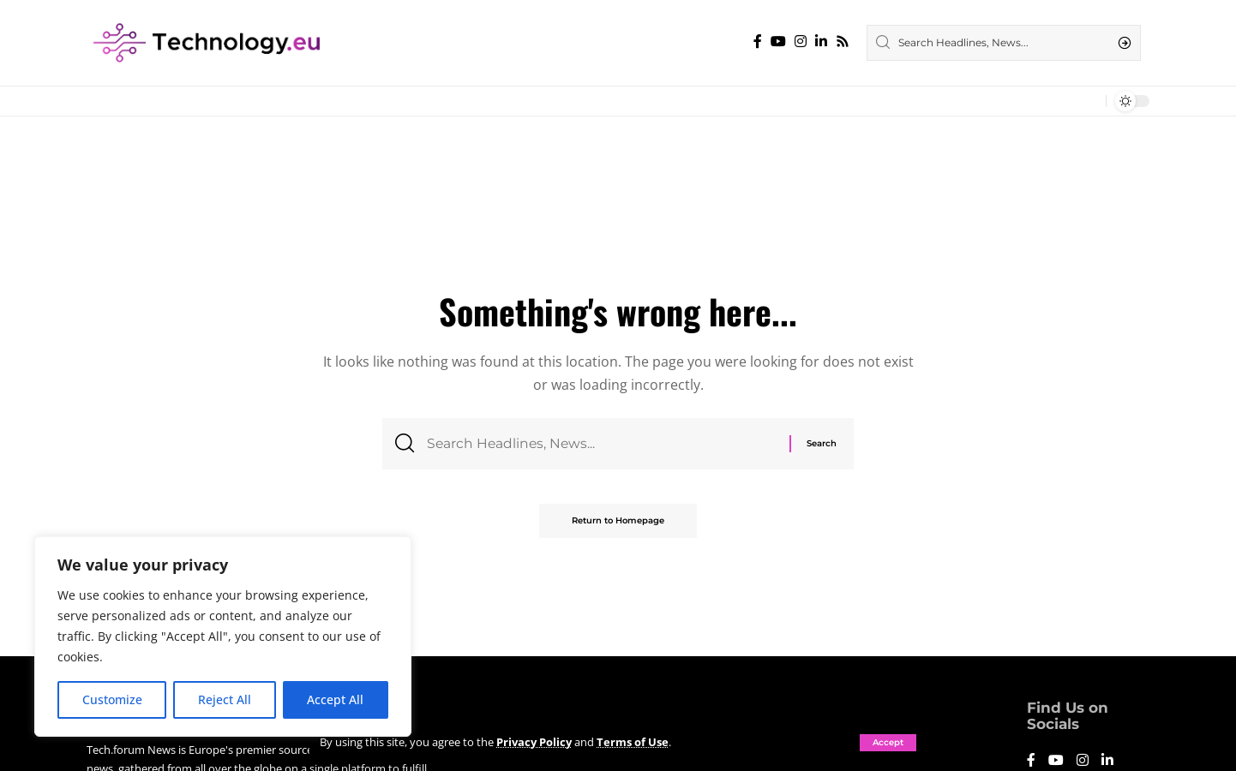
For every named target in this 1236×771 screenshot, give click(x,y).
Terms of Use (633, 742)
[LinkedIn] (821, 41)
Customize (112, 699)
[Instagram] (800, 41)
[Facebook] (757, 41)
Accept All (335, 699)
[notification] (1088, 101)
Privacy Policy (534, 742)
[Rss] (842, 41)
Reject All (224, 699)
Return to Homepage (618, 522)
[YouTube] (778, 41)
